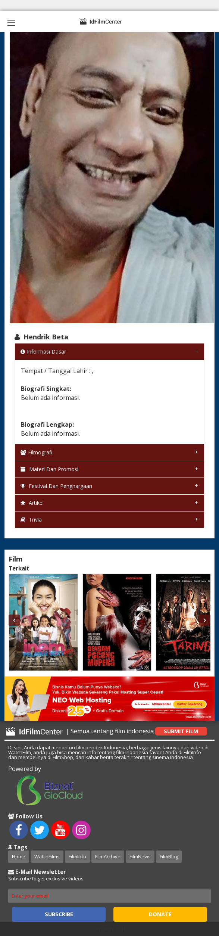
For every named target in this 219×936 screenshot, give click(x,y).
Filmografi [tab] (36, 452)
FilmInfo (77, 856)
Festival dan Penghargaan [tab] (56, 485)
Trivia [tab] (31, 519)
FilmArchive (108, 856)
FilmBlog (169, 856)
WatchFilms (47, 856)
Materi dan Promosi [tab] (49, 469)
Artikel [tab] (32, 502)
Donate (160, 914)
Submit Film (181, 731)
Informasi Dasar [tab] (43, 351)
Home (18, 856)
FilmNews (140, 856)
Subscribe (59, 914)
